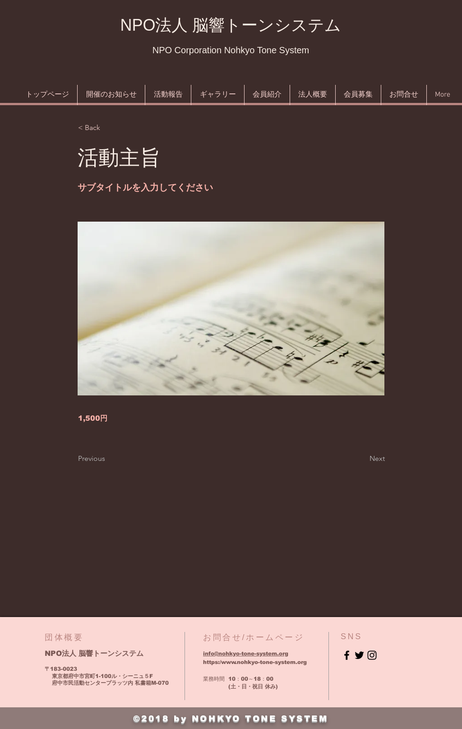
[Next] (362, 459)
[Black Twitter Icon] (359, 655)
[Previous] (108, 459)
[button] (108, 128)
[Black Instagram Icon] (372, 655)
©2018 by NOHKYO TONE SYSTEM (230, 718)
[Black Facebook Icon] (347, 655)
